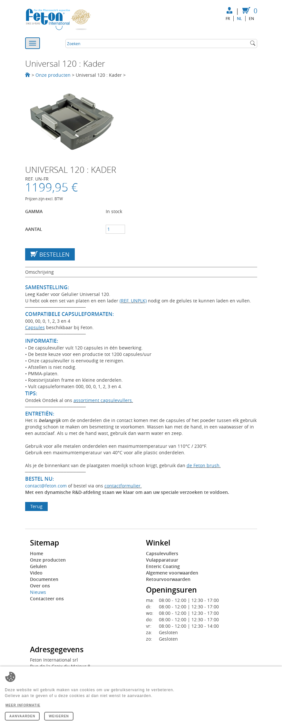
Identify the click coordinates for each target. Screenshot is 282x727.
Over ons (40, 586)
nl (239, 18)
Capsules (35, 327)
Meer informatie (22, 705)
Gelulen (38, 566)
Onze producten (53, 75)
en (251, 18)
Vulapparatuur (162, 560)
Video (36, 573)
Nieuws (38, 592)
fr (228, 18)
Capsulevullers (162, 553)
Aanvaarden (22, 716)
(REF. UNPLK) (133, 301)
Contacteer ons (47, 598)
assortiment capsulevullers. (103, 400)
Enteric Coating (163, 566)
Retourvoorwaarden (168, 579)
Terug (36, 506)
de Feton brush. (204, 465)
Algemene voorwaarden (172, 573)
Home (36, 553)
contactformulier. (123, 486)
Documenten (44, 579)
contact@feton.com (46, 486)
